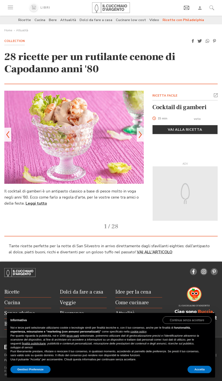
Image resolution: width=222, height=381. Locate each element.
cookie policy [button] (138, 331)
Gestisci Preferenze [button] (30, 369)
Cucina (39, 20)
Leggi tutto (36, 203)
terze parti (73, 335)
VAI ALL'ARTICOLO (154, 246)
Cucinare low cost (131, 20)
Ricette (24, 20)
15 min (162, 118)
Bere (53, 20)
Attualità (68, 20)
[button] (193, 41)
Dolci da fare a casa (96, 20)
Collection (14, 41)
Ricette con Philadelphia (183, 20)
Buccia (205, 305)
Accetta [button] (199, 369)
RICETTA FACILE (165, 96)
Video (154, 20)
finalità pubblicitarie (34, 343)
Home (8, 30)
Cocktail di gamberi (179, 107)
